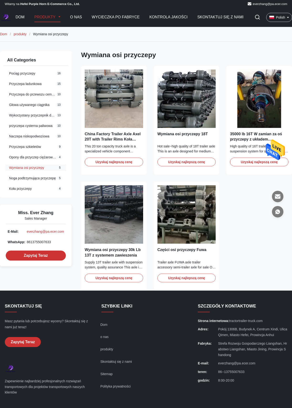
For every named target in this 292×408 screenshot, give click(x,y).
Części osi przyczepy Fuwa (181, 250)
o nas (104, 337)
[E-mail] (277, 196)
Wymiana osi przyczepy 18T (182, 134)
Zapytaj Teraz (36, 255)
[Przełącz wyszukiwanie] (257, 17)
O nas (76, 17)
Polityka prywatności (115, 386)
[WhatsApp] (277, 211)
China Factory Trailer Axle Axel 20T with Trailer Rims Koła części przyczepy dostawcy (113, 139)
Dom (20, 17)
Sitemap (106, 374)
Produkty (45, 17)
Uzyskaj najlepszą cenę (113, 162)
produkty (20, 34)
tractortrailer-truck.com (246, 321)
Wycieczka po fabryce (116, 17)
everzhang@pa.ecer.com (270, 4)
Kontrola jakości (168, 17)
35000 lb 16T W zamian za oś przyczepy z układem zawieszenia (256, 139)
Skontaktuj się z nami (220, 17)
